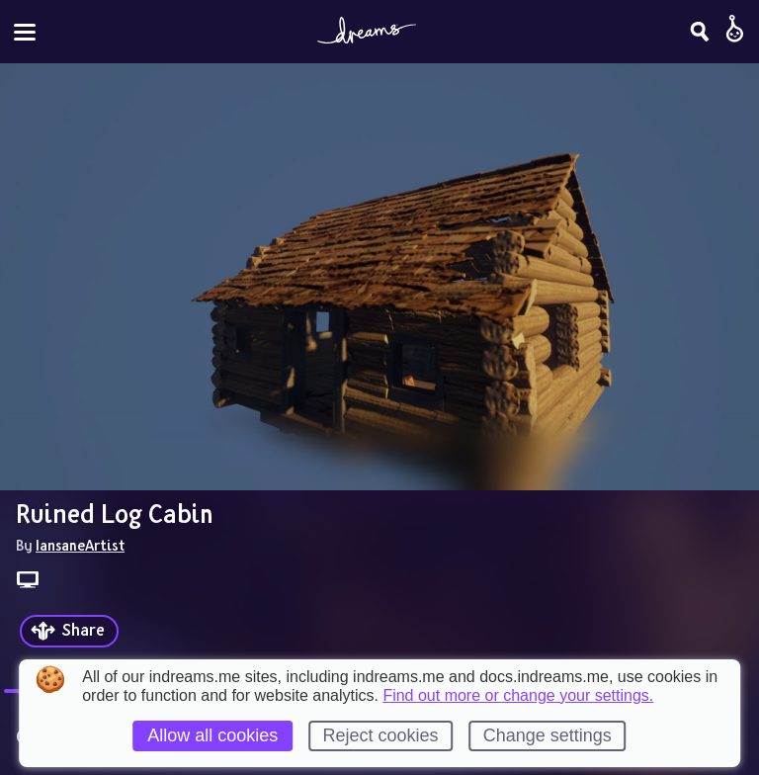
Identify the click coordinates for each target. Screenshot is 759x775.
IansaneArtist (80, 545)
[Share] (69, 631)
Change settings (547, 735)
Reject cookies (380, 735)
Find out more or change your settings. (517, 696)
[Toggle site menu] (25, 32)
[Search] (700, 32)
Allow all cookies (212, 735)
